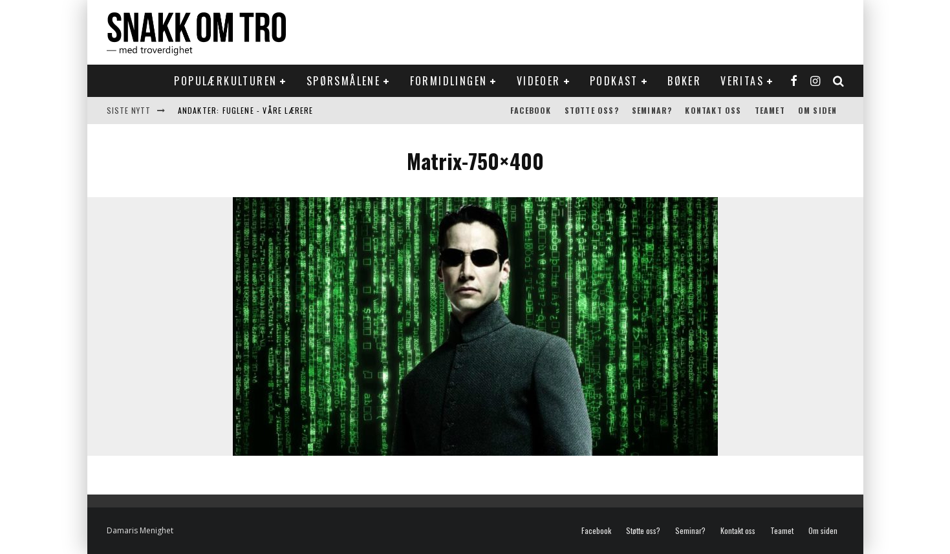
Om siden (817, 110)
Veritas (742, 81)
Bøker (684, 81)
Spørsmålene (343, 81)
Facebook (531, 110)
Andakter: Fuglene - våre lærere (246, 110)
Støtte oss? (592, 110)
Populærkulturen (225, 81)
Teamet (770, 110)
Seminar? (652, 110)
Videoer (539, 81)
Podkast (614, 81)
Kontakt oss (713, 110)
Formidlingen (449, 81)
